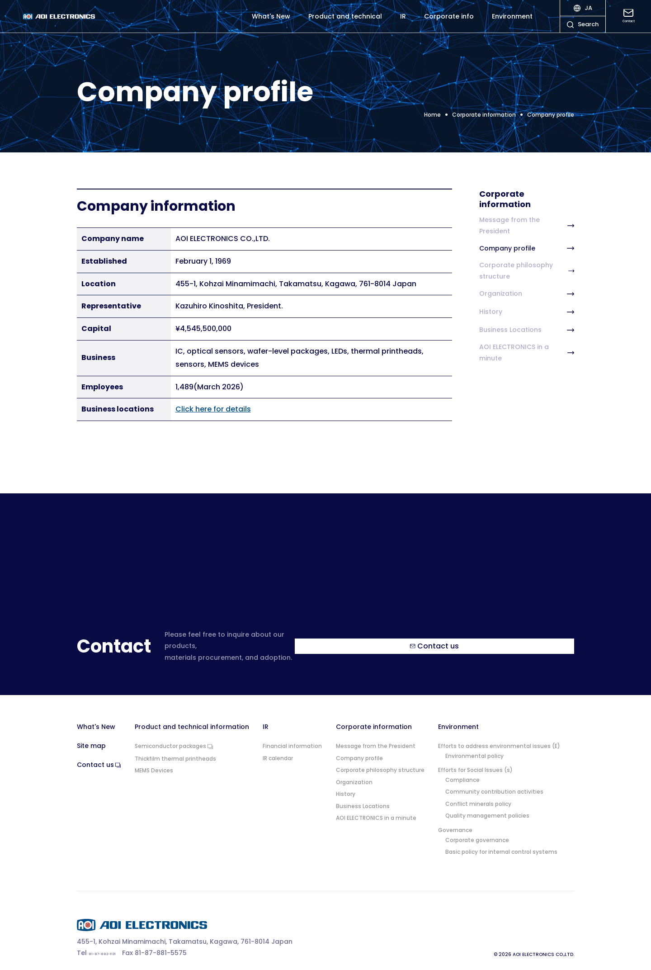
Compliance (462, 768)
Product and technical (345, 22)
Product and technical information (192, 715)
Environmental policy (474, 744)
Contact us (484, 640)
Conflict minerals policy (478, 792)
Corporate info (449, 22)
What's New (271, 22)
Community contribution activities (494, 780)
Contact (629, 22)
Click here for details (213, 409)
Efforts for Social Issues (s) (475, 758)
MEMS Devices (154, 759)
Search (583, 33)
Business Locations (526, 330)
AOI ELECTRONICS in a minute (526, 352)
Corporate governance (477, 828)
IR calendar (278, 746)
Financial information (292, 734)
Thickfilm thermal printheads (175, 747)
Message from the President (526, 225)
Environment (512, 22)
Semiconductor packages (174, 735)
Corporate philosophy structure (526, 270)
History (526, 312)
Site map (91, 734)
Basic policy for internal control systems (501, 840)
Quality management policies (487, 804)
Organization (526, 294)
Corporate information (374, 715)
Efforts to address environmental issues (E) (499, 734)
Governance (455, 819)
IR (403, 22)
